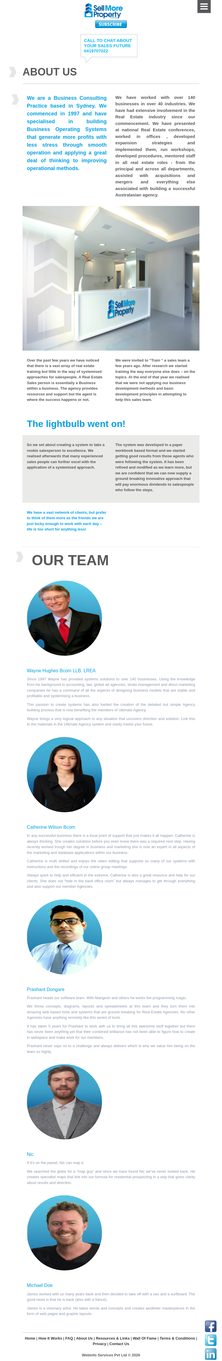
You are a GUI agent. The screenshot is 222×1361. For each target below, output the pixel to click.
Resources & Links (113, 1338)
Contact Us (119, 1344)
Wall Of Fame (145, 1338)
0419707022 (96, 50)
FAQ (69, 1338)
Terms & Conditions (177, 1338)
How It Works (50, 1338)
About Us (84, 1338)
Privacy (99, 1344)
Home (30, 1338)
